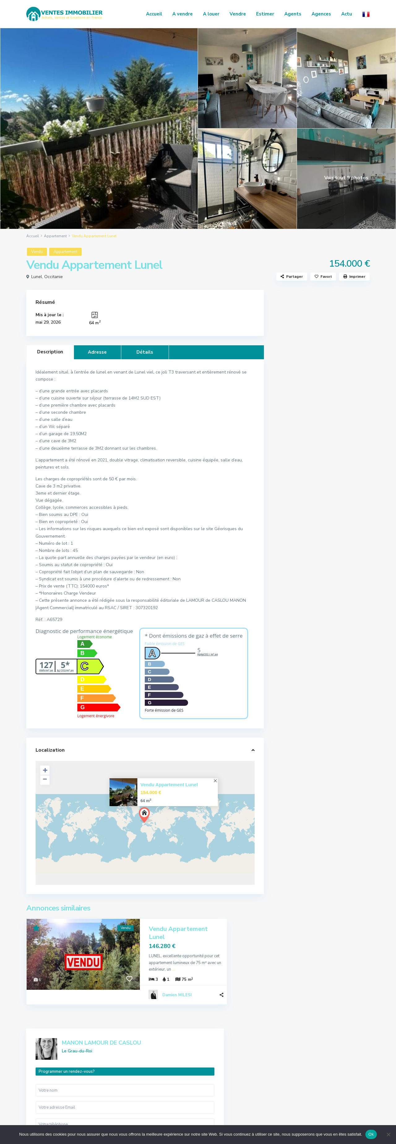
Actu (346, 14)
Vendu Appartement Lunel (169, 784)
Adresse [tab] (97, 352)
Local (288, 722)
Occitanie (53, 277)
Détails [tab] (144, 352)
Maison (290, 736)
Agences (321, 14)
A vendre (182, 14)
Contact (306, 1090)
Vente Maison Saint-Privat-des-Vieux (336, 549)
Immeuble (292, 708)
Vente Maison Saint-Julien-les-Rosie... (335, 580)
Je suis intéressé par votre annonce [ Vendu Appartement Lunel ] (321, 423)
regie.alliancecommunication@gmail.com (66, 1095)
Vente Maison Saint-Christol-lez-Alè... (338, 519)
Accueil (154, 14)
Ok (371, 1134)
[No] (388, 1134)
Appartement (55, 236)
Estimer (265, 14)
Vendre (238, 14)
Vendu (37, 252)
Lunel (36, 277)
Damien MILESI (177, 979)
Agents (292, 14)
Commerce (293, 694)
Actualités (302, 629)
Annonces (307, 1062)
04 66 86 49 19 (49, 1078)
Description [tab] (50, 352)
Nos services (310, 1072)
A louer (211, 14)
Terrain (290, 750)
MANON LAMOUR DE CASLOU (332, 307)
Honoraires (308, 1081)
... (205, 954)
